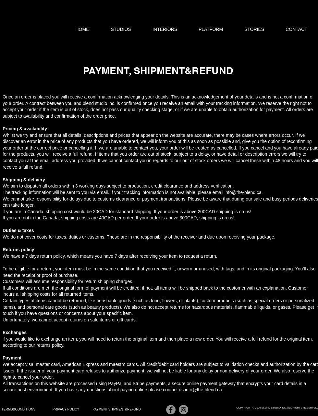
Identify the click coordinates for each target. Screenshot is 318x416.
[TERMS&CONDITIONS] (18, 409)
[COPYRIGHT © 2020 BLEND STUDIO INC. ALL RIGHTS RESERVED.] (277, 407)
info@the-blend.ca (243, 192)
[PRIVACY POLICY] (65, 409)
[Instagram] (183, 409)
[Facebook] (171, 409)
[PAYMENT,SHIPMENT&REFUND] (116, 409)
